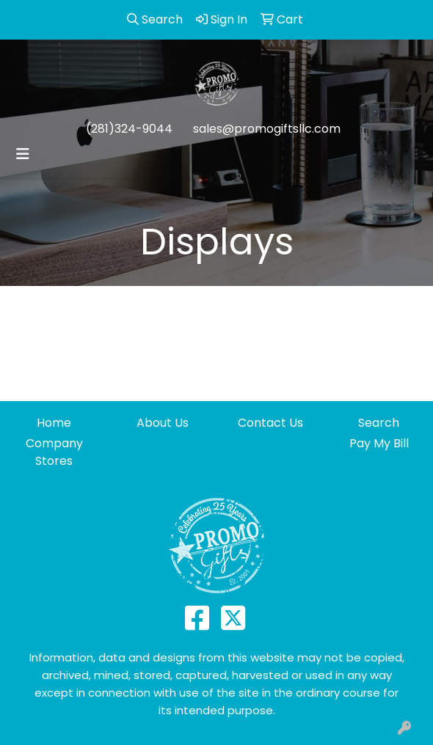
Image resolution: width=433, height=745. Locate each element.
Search (378, 422)
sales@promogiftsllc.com (267, 128)
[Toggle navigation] (22, 154)
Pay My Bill (379, 443)
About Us (163, 422)
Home (54, 422)
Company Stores (54, 452)
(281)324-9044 (129, 128)
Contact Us (270, 422)
